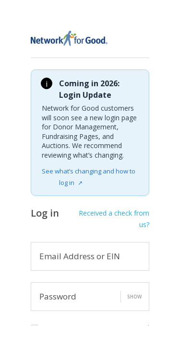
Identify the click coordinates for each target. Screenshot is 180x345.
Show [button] (134, 296)
